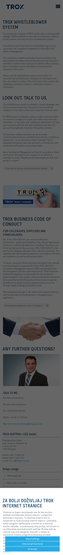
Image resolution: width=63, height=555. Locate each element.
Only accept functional (32, 543)
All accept (32, 549)
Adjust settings (32, 538)
